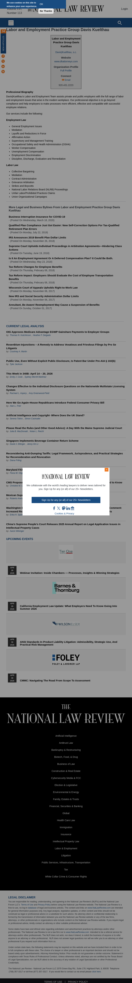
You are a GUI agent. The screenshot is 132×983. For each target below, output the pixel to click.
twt (59, 508)
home (72, 508)
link (68, 508)
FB (54, 508)
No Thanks (46, 11)
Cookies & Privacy (64, 513)
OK (41, 4)
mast (63, 508)
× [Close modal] (106, 469)
